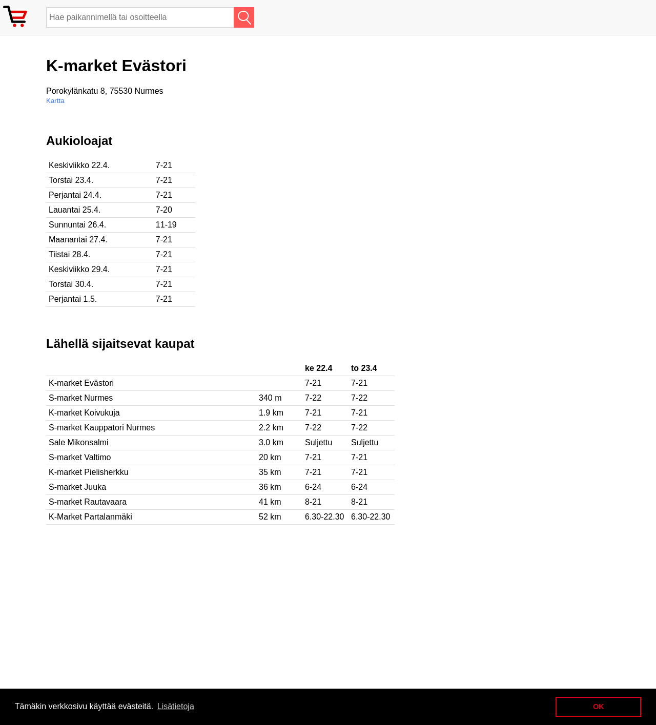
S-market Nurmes (81, 397)
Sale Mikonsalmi (78, 442)
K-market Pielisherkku (89, 472)
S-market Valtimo (80, 457)
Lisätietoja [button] (175, 706)
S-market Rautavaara (88, 502)
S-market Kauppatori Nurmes (102, 427)
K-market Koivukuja (84, 412)
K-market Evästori (81, 383)
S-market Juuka (77, 487)
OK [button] (598, 706)
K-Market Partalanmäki (90, 516)
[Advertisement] (333, 205)
